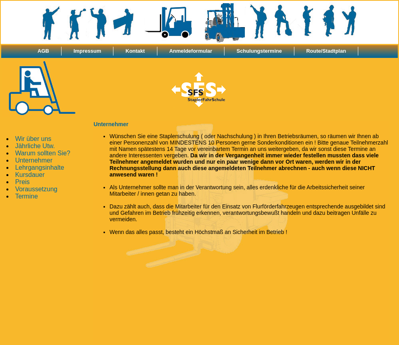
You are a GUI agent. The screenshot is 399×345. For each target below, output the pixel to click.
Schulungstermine (259, 51)
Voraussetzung (36, 189)
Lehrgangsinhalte (39, 167)
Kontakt (135, 51)
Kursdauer (30, 174)
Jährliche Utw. (35, 146)
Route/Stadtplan (326, 51)
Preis (22, 181)
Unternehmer (33, 160)
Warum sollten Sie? (42, 153)
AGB (43, 51)
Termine (26, 196)
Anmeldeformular (190, 51)
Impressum (87, 51)
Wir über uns (33, 138)
